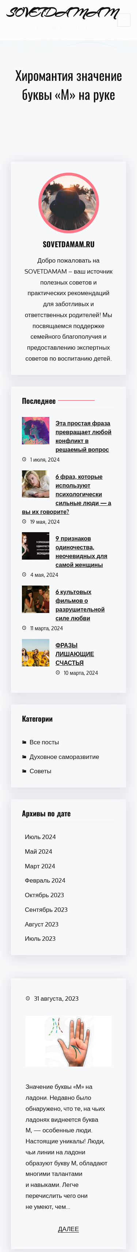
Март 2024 (40, 866)
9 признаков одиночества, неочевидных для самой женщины (81, 551)
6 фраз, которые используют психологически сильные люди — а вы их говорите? (66, 494)
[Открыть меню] (123, 20)
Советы (40, 771)
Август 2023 (41, 924)
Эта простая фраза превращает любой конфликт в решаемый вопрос (83, 436)
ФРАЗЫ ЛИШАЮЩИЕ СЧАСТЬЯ (75, 654)
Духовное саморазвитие (64, 756)
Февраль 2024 (45, 880)
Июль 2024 (40, 837)
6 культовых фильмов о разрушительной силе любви (80, 605)
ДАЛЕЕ (68, 1229)
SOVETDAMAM (62, 12)
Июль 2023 (40, 938)
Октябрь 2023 (44, 895)
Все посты (44, 742)
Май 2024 (38, 851)
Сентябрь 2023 (46, 909)
